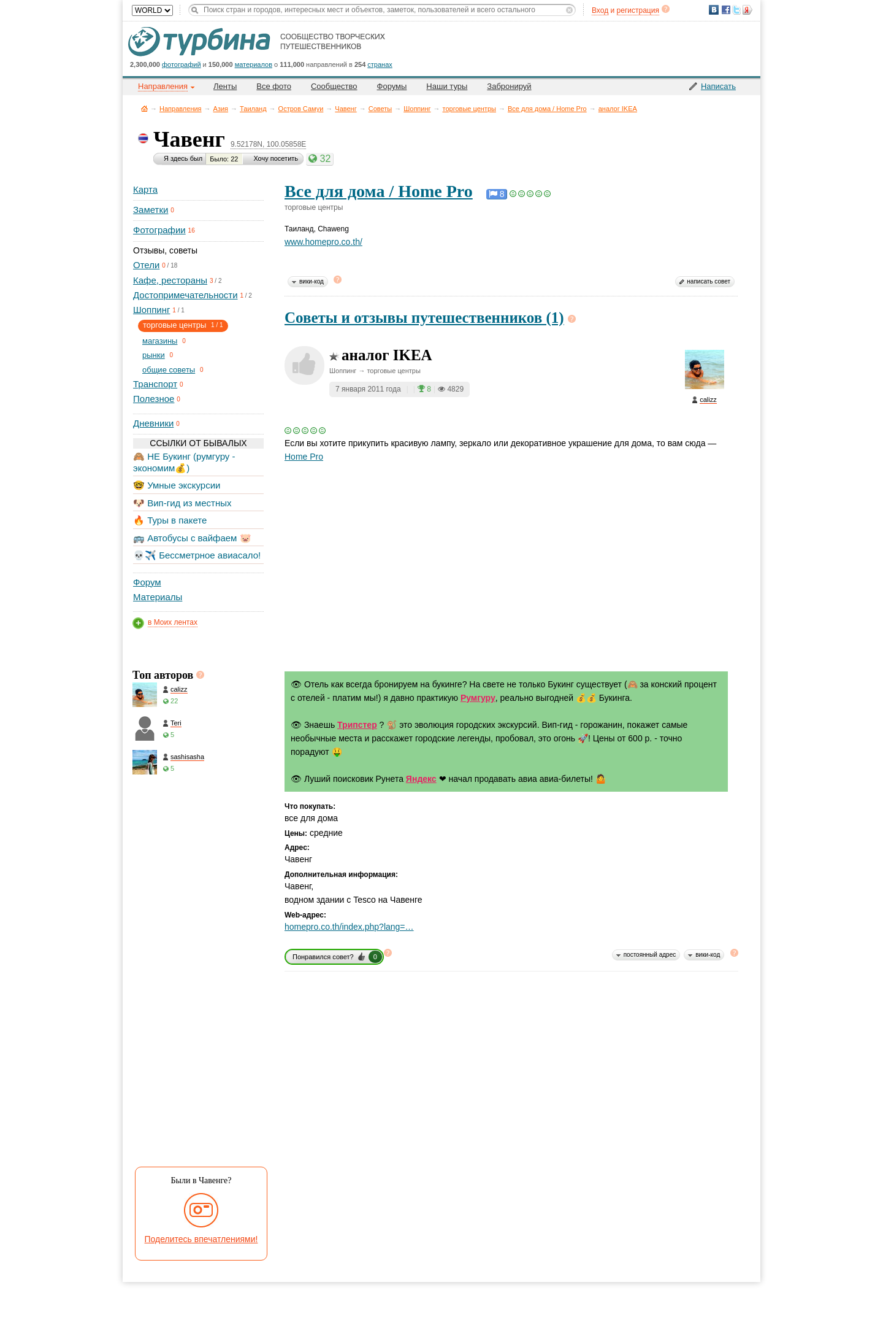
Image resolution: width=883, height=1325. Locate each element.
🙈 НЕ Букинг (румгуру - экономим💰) (184, 462)
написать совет (708, 281)
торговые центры (469, 108)
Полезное (153, 398)
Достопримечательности (185, 295)
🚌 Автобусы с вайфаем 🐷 (192, 538)
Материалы (157, 597)
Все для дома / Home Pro (547, 108)
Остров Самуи (301, 108)
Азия (220, 108)
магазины (159, 341)
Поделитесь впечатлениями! (201, 1239)
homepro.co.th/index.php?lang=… (349, 927)
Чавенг (345, 108)
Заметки (150, 209)
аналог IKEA (617, 108)
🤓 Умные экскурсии (176, 485)
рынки (153, 355)
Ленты (225, 86)
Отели (146, 265)
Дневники (153, 423)
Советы (380, 108)
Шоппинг (416, 108)
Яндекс (421, 779)
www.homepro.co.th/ (323, 242)
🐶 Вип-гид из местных (182, 503)
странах (379, 64)
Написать (718, 86)
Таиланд (253, 108)
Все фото (273, 86)
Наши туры (446, 86)
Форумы (392, 86)
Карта (145, 189)
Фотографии (159, 230)
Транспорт (155, 384)
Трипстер (357, 725)
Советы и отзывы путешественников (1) (424, 317)
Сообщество (334, 86)
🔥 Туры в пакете (170, 520)
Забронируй (509, 86)
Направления (180, 108)
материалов (253, 64)
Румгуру (478, 698)
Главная (144, 108)
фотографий (181, 64)
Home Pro (304, 457)
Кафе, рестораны (170, 280)
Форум (147, 582)
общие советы (168, 369)
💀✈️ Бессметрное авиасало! (197, 555)
